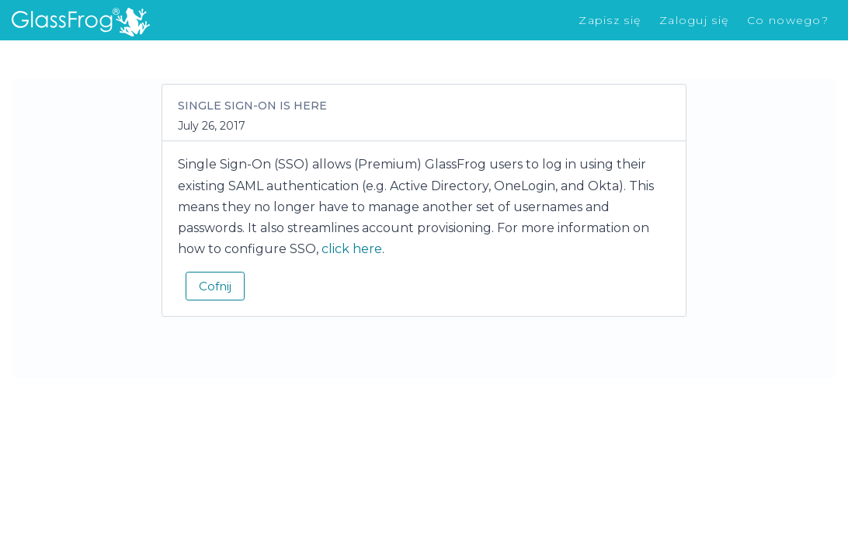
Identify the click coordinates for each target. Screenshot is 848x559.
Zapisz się (610, 20)
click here (351, 248)
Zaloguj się (693, 20)
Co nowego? (788, 20)
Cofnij (215, 286)
